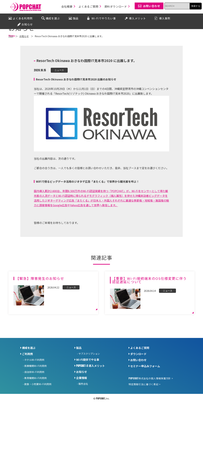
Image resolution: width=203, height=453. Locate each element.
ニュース (59, 99)
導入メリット (90, 395)
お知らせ (81, 401)
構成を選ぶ (29, 377)
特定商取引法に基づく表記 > (145, 413)
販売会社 (83, 413)
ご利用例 (27, 383)
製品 (79, 377)
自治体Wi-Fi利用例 (34, 401)
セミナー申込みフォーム (145, 396)
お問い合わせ (138, 389)
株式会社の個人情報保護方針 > (151, 408)
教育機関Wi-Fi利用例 (35, 407)
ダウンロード (138, 383)
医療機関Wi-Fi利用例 (35, 395)
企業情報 (81, 407)
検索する (195, 6)
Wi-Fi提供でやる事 (87, 389)
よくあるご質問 (139, 377)
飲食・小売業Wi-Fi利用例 (37, 413)
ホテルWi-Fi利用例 (34, 389)
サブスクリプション (89, 383)
